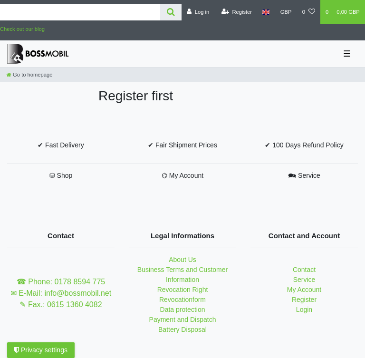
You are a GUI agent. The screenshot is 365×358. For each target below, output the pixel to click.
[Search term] (80, 12)
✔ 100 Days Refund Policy (304, 145)
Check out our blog (22, 29)
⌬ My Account (182, 175)
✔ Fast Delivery (61, 145)
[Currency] (286, 12)
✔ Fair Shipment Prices (182, 145)
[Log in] (198, 12)
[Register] (237, 12)
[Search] (171, 12)
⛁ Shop (61, 175)
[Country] (266, 12)
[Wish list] (308, 12)
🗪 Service (304, 175)
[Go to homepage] (29, 74)
